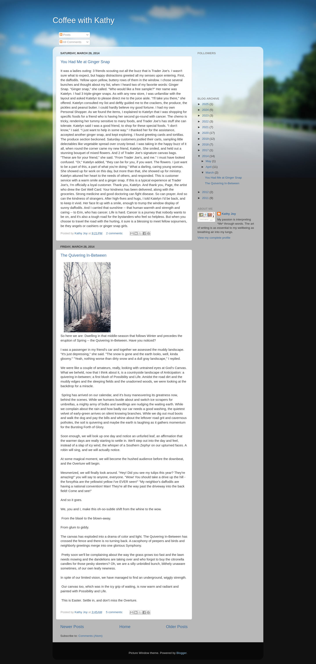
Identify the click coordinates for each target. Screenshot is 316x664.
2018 (206, 144)
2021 (206, 127)
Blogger (181, 653)
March (210, 172)
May (209, 161)
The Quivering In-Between (83, 255)
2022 (206, 121)
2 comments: (115, 233)
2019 (206, 138)
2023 (206, 115)
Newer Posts (72, 626)
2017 (206, 150)
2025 (206, 104)
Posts (65, 34)
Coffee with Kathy (84, 20)
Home (124, 626)
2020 (206, 132)
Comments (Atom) (91, 635)
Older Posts (177, 626)
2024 (206, 109)
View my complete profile (214, 237)
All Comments (70, 42)
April (209, 166)
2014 (206, 156)
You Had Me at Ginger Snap (85, 62)
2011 (206, 198)
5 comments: (115, 612)
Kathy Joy (229, 213)
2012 (206, 192)
